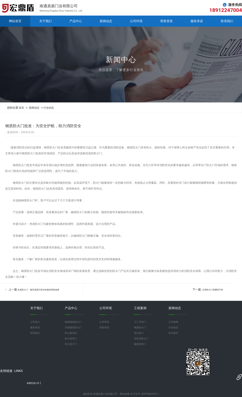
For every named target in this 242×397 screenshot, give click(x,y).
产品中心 (75, 21)
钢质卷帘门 (140, 344)
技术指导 (173, 333)
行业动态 (49, 107)
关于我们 (45, 21)
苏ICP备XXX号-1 (150, 394)
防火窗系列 (71, 333)
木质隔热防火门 (73, 327)
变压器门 (139, 333)
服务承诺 (196, 21)
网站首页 (15, 21)
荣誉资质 (166, 21)
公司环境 (136, 21)
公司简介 (35, 322)
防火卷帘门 (71, 338)
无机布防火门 (141, 338)
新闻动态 (106, 21)
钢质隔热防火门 (73, 322)
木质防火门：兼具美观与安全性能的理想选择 (38, 290)
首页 (21, 107)
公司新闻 (173, 322)
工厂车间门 (140, 322)
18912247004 (225, 10)
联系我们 (227, 21)
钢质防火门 (140, 327)
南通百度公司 (33, 383)
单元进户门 (71, 344)
